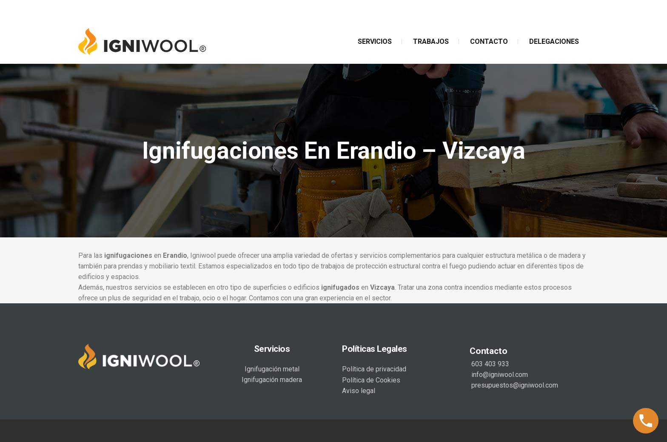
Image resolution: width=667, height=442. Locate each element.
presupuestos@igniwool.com (514, 385)
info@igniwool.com (499, 375)
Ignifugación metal (272, 369)
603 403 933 (489, 364)
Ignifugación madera (272, 380)
